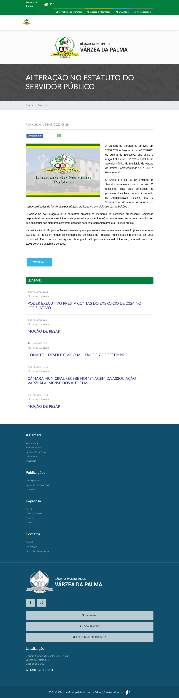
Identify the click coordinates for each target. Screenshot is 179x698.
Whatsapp (74, 136)
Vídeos (29, 522)
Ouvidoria (122, 12)
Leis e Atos (31, 456)
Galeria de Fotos (34, 514)
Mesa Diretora (33, 448)
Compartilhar (35, 135)
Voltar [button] (39, 262)
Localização (31, 547)
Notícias (43, 105)
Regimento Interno (36, 452)
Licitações (31, 489)
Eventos (30, 509)
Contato (30, 542)
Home (30, 105)
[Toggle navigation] (148, 22)
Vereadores (32, 443)
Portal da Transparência (69, 12)
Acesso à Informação (99, 12)
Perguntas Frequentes (37, 551)
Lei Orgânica (32, 481)
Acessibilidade (142, 12)
